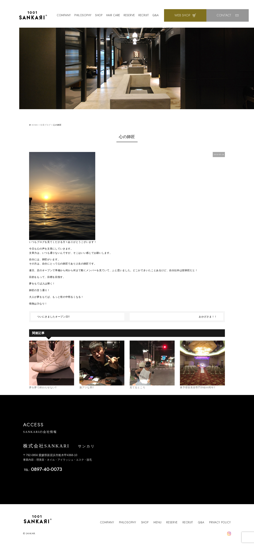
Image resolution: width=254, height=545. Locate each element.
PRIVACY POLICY (220, 522)
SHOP (99, 15)
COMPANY (64, 15)
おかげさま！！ (208, 316)
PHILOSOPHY (83, 15)
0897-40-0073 (46, 469)
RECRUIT (143, 15)
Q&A (155, 15)
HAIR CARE (113, 15)
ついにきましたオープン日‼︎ (53, 316)
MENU (157, 522)
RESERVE (129, 15)
